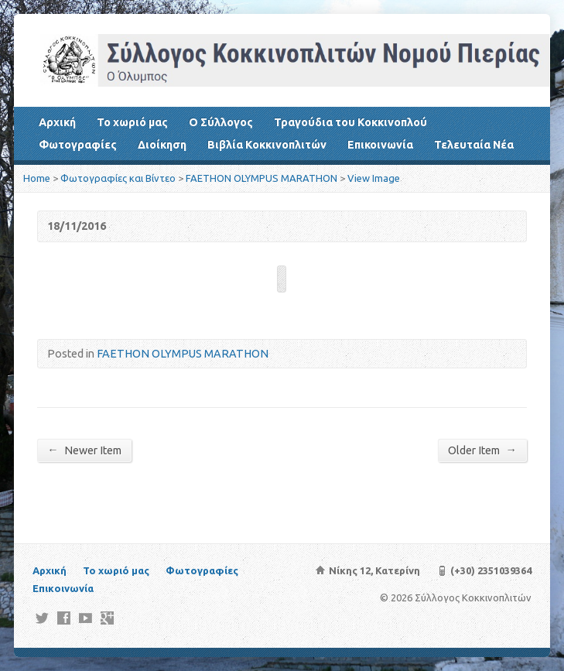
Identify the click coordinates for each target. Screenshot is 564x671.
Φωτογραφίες (78, 145)
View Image (373, 178)
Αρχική (57, 122)
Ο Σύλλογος (221, 122)
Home (36, 178)
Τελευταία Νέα (474, 145)
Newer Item (84, 450)
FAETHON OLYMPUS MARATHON (261, 178)
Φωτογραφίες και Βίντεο (118, 178)
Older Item (482, 450)
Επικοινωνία (380, 145)
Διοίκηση (162, 145)
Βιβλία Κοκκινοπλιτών (266, 145)
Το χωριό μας (132, 122)
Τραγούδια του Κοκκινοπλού (350, 122)
